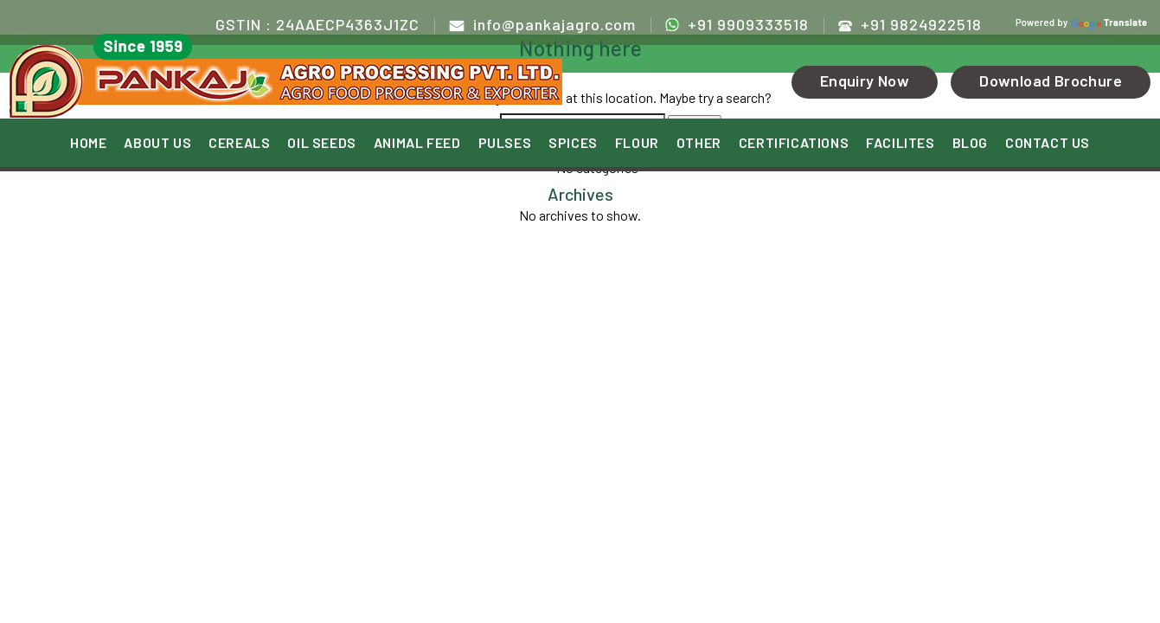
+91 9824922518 (910, 24)
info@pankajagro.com (542, 24)
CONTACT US (1047, 143)
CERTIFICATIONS (794, 143)
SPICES (573, 143)
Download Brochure (1050, 80)
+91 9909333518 (737, 24)
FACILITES (900, 143)
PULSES (505, 143)
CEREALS (239, 143)
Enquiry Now (864, 80)
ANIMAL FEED (417, 143)
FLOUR (637, 143)
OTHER (698, 143)
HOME (88, 143)
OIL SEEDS (321, 143)
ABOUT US (157, 143)
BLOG (970, 143)
